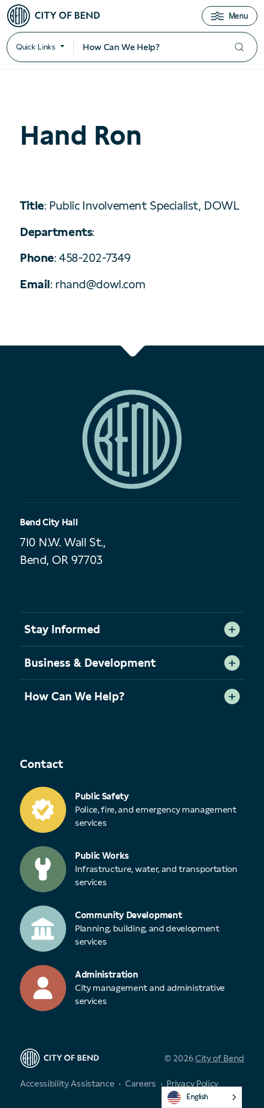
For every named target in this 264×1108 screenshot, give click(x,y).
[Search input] (147, 47)
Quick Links (36, 46)
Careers (140, 1083)
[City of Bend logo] (53, 16)
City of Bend (219, 1058)
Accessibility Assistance (67, 1083)
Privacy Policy (192, 1083)
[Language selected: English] (201, 1097)
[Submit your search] (239, 47)
